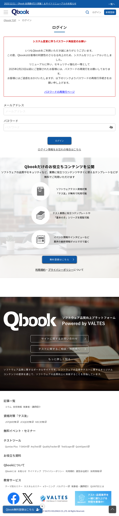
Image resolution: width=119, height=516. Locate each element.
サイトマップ (34, 471)
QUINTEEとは (97, 486)
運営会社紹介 (82, 471)
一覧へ (111, 3)
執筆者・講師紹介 (32, 406)
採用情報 (96, 471)
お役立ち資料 (12, 455)
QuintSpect (83, 446)
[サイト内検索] (87, 12)
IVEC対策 (41, 421)
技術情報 (17, 406)
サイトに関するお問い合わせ (59, 338)
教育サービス (12, 480)
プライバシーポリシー (61, 269)
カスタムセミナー (32, 486)
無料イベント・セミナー (20, 430)
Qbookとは (10, 471)
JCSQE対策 (27, 421)
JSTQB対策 (12, 421)
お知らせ (22, 471)
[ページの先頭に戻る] (112, 509)
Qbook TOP (10, 20)
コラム (8, 406)
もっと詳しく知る (59, 359)
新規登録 (110, 12)
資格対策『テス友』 (17, 416)
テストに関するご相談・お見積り (60, 349)
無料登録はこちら (59, 259)
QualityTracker (51, 446)
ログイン (96, 12)
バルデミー (63, 486)
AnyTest (36, 446)
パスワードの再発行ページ (59, 92)
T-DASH (24, 446)
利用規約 (40, 269)
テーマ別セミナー (14, 486)
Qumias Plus (11, 446)
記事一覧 (9, 401)
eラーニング (49, 486)
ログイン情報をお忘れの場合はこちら (59, 149)
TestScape (67, 446)
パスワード (11, 121)
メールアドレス (14, 105)
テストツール (12, 440)
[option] (55, 3)
